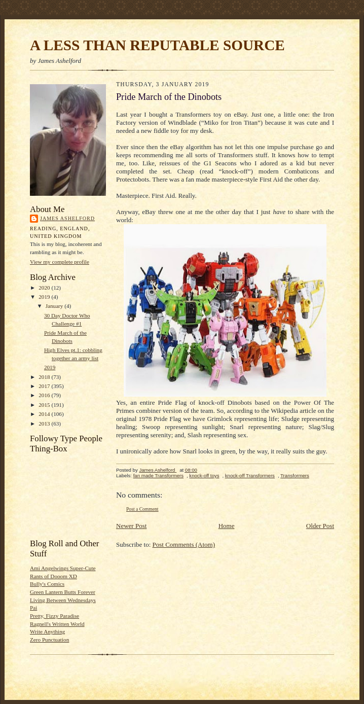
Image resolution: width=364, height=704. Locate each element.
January (55, 306)
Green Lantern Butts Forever (62, 592)
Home (227, 526)
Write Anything (47, 631)
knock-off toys (204, 475)
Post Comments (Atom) (184, 544)
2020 (45, 288)
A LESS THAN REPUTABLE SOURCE (157, 45)
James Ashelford (67, 218)
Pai (33, 608)
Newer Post (131, 526)
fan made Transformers (158, 475)
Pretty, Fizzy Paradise (54, 616)
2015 (45, 405)
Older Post (320, 526)
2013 (45, 423)
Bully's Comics (47, 584)
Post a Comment (142, 509)
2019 (45, 297)
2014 (45, 414)
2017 (45, 386)
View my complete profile (59, 262)
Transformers (294, 475)
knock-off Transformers (250, 475)
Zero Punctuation (49, 640)
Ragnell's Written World (57, 624)
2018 (45, 377)
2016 (45, 395)
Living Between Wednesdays (63, 600)
